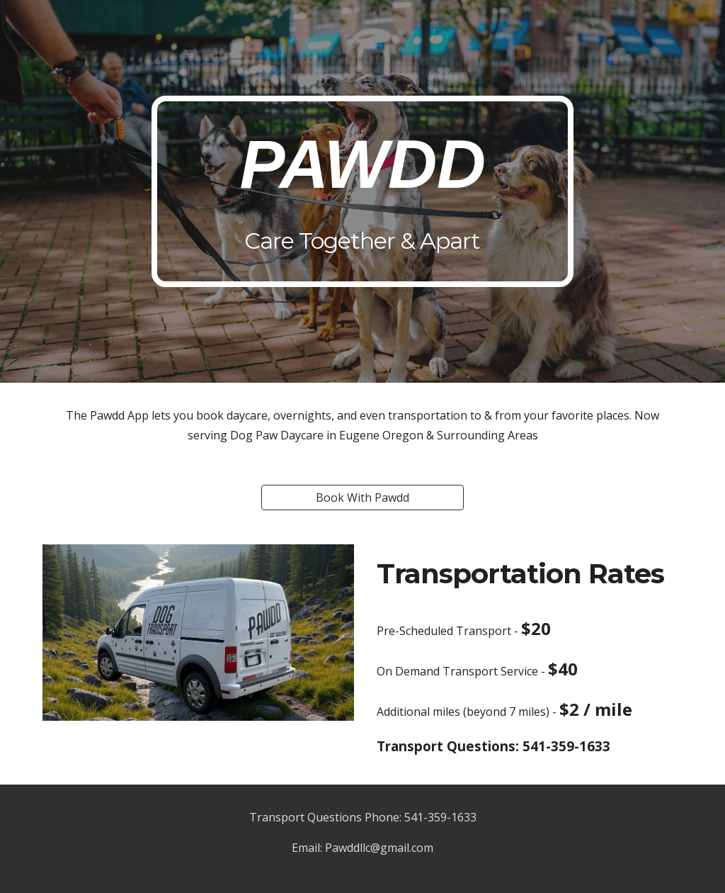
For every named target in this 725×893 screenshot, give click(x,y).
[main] (362, 192)
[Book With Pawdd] (362, 497)
